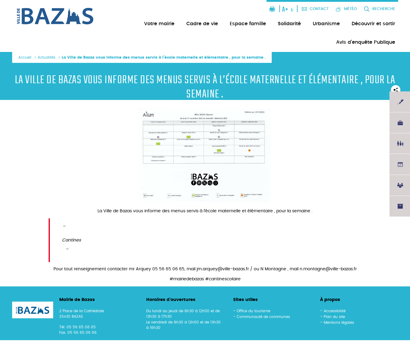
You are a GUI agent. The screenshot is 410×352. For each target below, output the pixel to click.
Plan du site (334, 317)
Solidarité (289, 23)
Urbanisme (326, 23)
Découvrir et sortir (373, 23)
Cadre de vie (202, 23)
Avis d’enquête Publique (365, 42)
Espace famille (248, 23)
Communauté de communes (263, 317)
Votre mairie (159, 23)
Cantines (71, 240)
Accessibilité (335, 311)
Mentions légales (339, 322)
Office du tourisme (253, 311)
